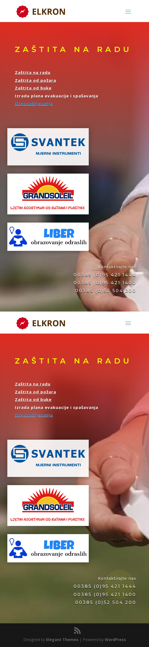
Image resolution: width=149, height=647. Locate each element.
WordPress (115, 639)
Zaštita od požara (35, 80)
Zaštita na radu (32, 72)
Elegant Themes (62, 639)
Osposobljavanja (34, 103)
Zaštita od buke (33, 88)
